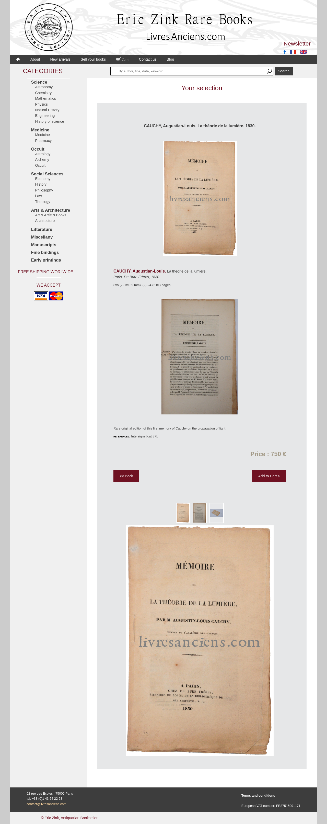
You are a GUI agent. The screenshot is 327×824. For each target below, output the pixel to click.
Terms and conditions (258, 795)
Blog (170, 59)
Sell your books (93, 59)
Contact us (148, 59)
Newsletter (297, 43)
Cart (122, 60)
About (35, 59)
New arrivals (60, 59)
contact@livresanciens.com (46, 804)
